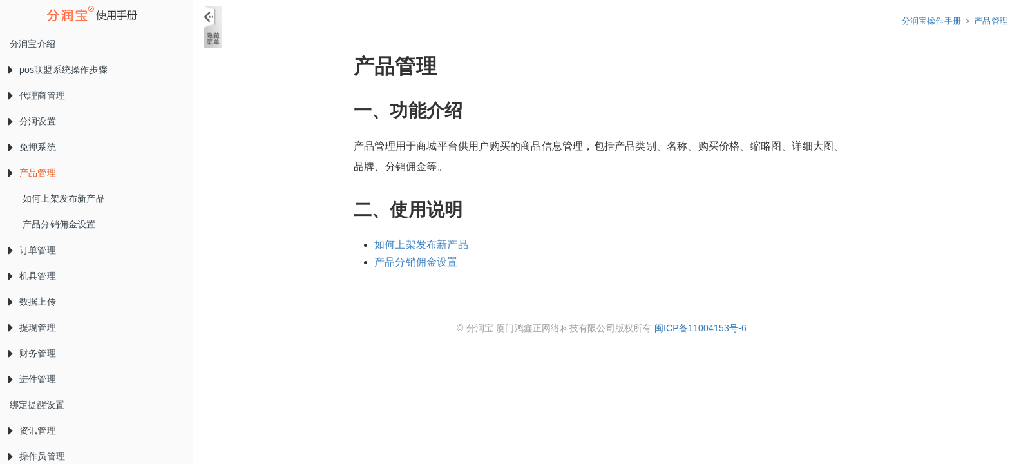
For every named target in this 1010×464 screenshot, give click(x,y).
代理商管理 (34, 94)
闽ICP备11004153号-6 (700, 328)
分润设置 (29, 120)
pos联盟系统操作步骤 (55, 68)
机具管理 (29, 274)
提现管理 (29, 326)
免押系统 (29, 145)
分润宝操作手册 (931, 21)
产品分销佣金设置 (59, 224)
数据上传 (29, 300)
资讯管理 (29, 429)
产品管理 (29, 171)
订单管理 (29, 248)
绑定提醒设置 (37, 405)
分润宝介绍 (32, 44)
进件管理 (29, 377)
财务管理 (29, 352)
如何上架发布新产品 (64, 198)
